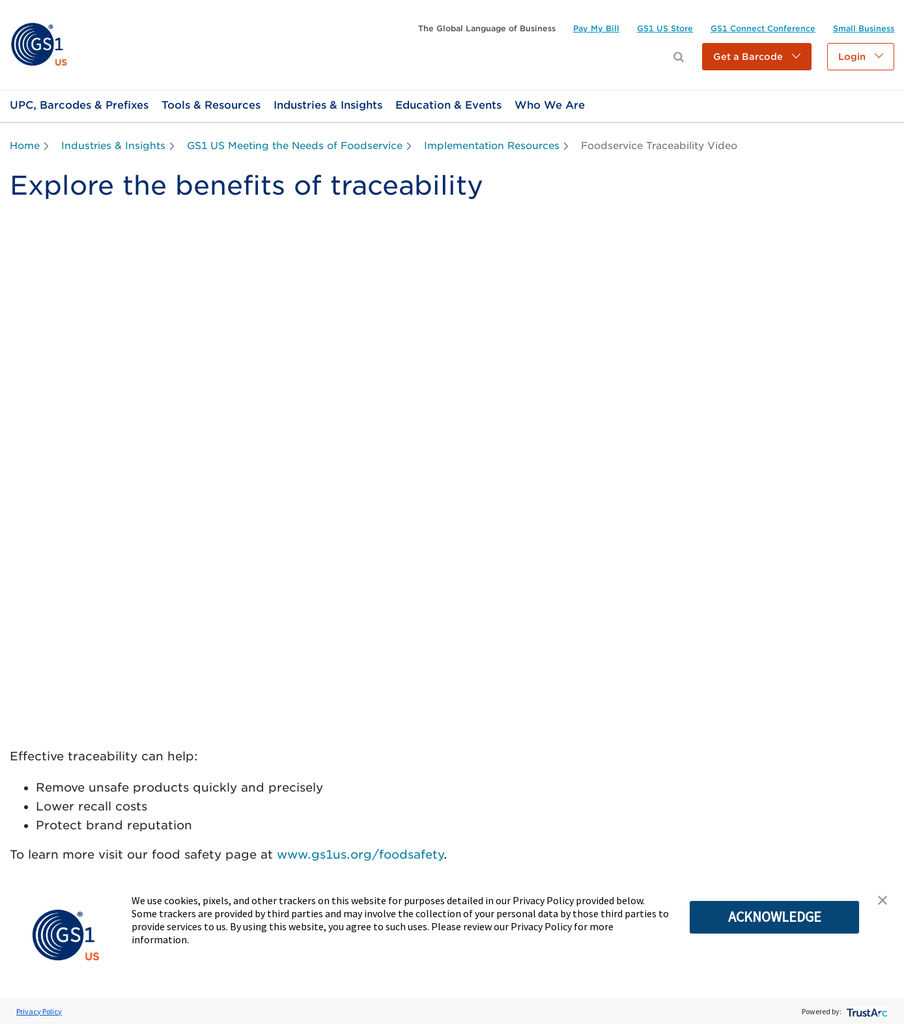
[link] (39, 44)
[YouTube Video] (452, 481)
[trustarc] (865, 1011)
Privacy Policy (39, 1011)
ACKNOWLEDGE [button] (774, 916)
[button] (757, 57)
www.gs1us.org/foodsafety (360, 854)
